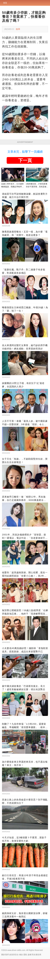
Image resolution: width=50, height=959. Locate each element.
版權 (29, 955)
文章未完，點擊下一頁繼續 (25, 151)
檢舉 (18, 29)
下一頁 (25, 160)
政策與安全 (14, 955)
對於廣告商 (36, 955)
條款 (21, 955)
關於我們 (5, 955)
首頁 (5, 3)
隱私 (25, 955)
